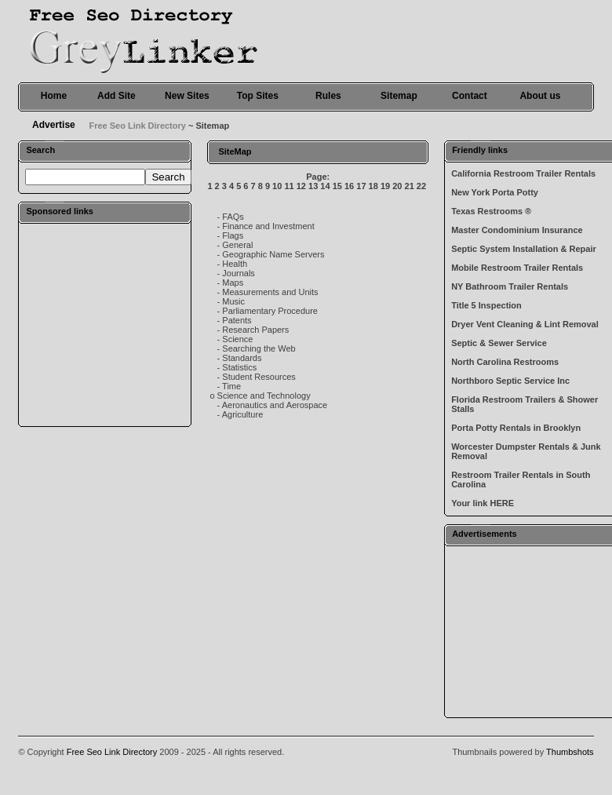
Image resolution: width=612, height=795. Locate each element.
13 (313, 186)
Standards (241, 358)
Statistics (239, 367)
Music (233, 301)
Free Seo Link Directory (137, 125)
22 (421, 186)
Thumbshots (570, 752)
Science (237, 339)
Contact (469, 95)
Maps (232, 282)
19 (385, 186)
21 (409, 186)
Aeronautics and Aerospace (275, 405)
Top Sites (258, 95)
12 (301, 186)
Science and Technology (264, 395)
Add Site (116, 95)
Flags (232, 235)
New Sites (187, 95)
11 (288, 186)
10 (277, 186)
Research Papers (255, 329)
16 (349, 186)
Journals (238, 273)
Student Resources (259, 376)
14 (325, 186)
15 (337, 186)
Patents (236, 320)
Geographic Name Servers (273, 254)
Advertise (53, 124)
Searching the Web (258, 348)
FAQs (233, 216)
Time (231, 386)
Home (54, 95)
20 (397, 186)
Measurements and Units (270, 292)
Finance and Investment (268, 226)
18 (373, 186)
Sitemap (399, 95)
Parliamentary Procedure (270, 310)
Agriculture (243, 414)
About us (539, 95)
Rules (328, 95)
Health (234, 263)
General (237, 245)
